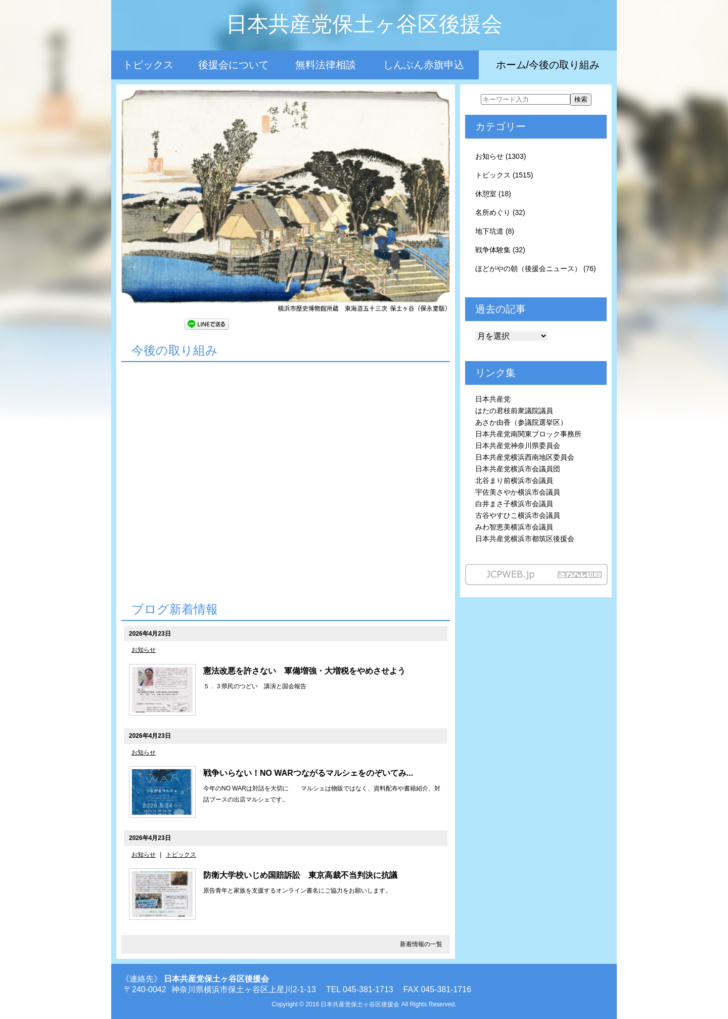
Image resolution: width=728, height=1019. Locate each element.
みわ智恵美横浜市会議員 (514, 527)
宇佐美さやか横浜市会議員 (517, 492)
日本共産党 (493, 399)
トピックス (148, 64)
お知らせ (143, 649)
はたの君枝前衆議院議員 (514, 411)
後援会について (233, 64)
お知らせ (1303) (500, 156)
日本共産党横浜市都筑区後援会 (524, 539)
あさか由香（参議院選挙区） (521, 422)
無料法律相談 (325, 64)
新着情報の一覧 (421, 944)
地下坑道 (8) (494, 231)
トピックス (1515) (504, 175)
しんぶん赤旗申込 (423, 64)
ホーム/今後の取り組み (548, 64)
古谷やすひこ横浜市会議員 (517, 515)
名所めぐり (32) (500, 212)
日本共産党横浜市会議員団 (517, 469)
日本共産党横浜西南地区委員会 (524, 457)
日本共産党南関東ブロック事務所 (528, 434)
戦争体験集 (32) (500, 250)
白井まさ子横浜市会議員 (514, 504)
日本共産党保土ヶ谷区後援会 (364, 24)
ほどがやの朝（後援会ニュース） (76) (535, 268)
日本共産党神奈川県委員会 (517, 445)
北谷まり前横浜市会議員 (514, 480)
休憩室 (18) (493, 194)
